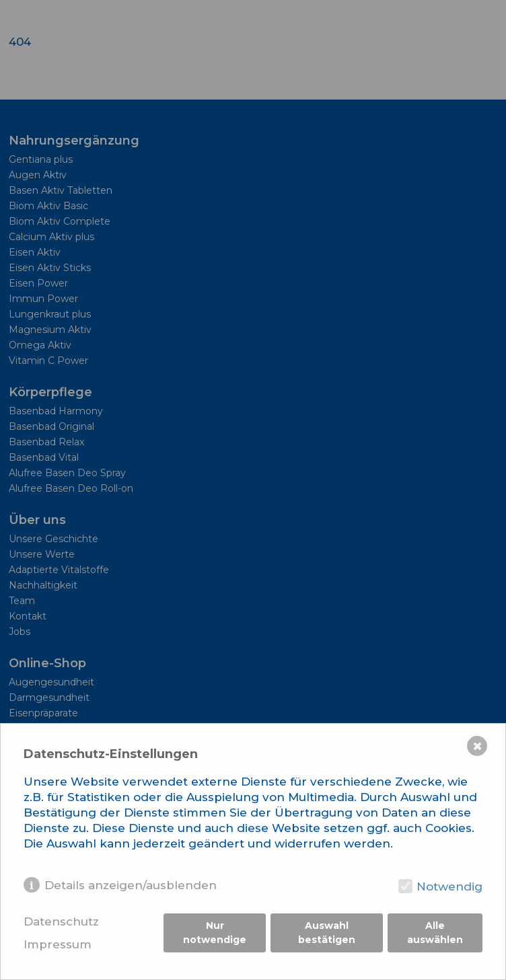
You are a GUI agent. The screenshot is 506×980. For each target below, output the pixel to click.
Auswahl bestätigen (326, 932)
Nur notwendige (214, 932)
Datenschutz (61, 921)
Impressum (58, 944)
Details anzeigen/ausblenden (130, 885)
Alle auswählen (435, 932)
